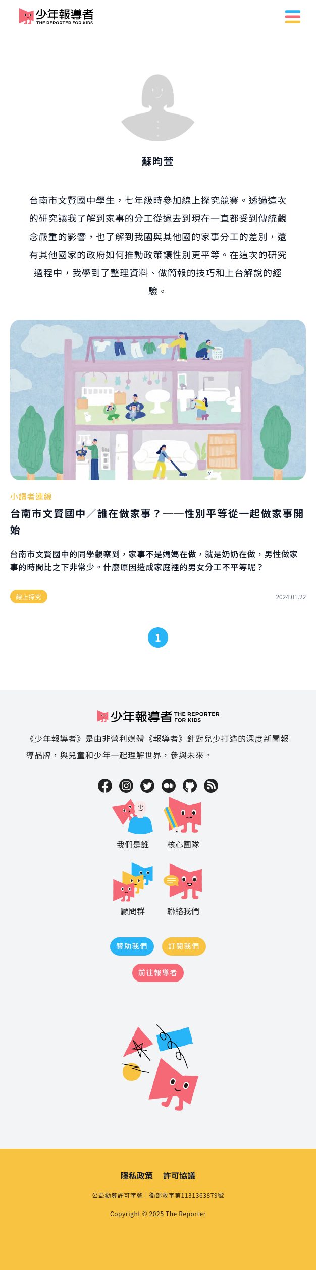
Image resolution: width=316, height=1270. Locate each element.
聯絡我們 (183, 888)
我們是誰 (132, 821)
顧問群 (132, 888)
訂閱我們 (184, 946)
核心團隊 (183, 821)
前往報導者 (158, 972)
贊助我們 (132, 946)
